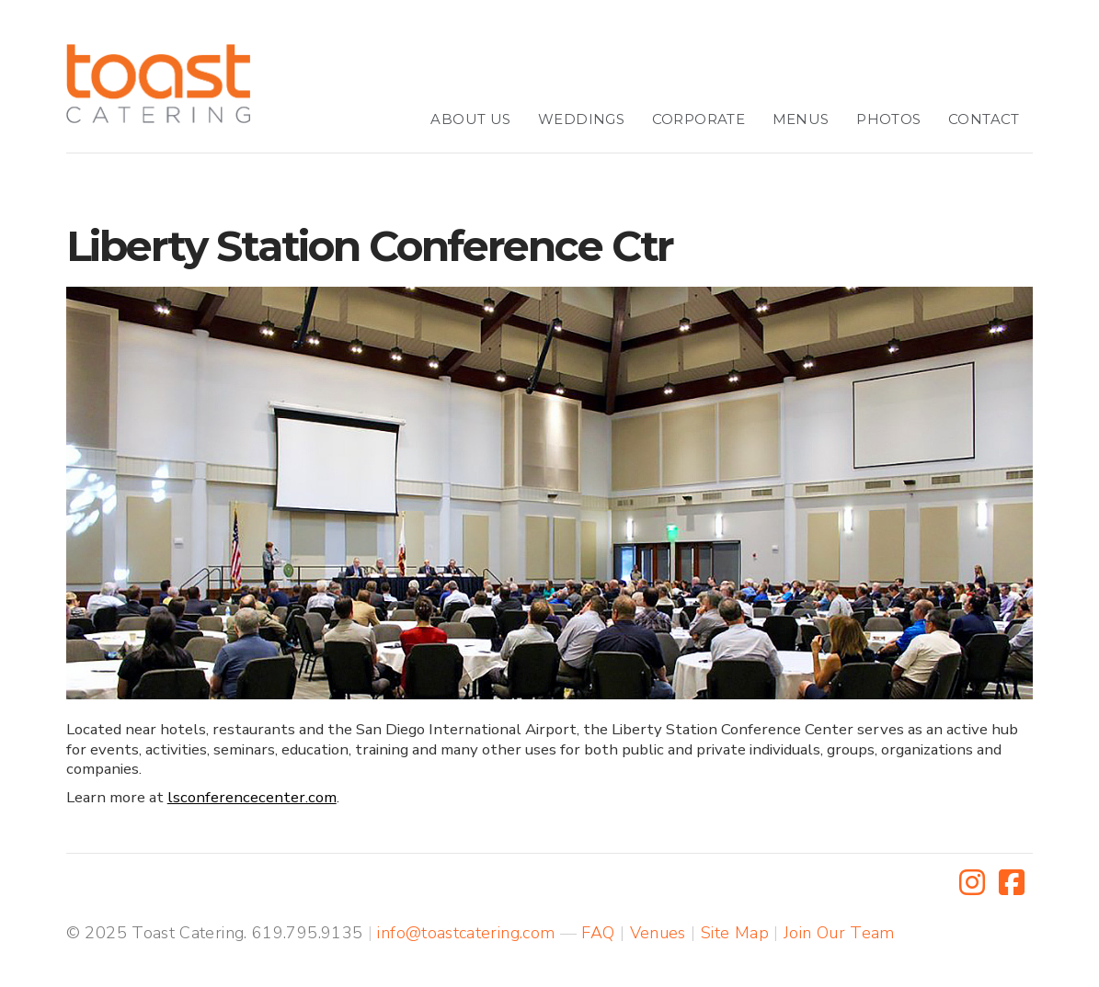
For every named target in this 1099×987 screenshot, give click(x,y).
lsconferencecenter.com (252, 797)
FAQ (597, 933)
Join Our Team (839, 933)
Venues (658, 933)
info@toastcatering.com (466, 933)
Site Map (735, 933)
